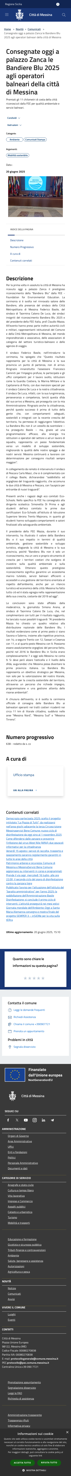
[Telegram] (52, 1120)
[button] (35, 1470)
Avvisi (11, 1299)
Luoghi (12, 1314)
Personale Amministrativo (23, 1163)
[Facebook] (8, 1120)
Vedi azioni (15, 125)
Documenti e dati (18, 1168)
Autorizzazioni (16, 1266)
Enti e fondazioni (17, 1152)
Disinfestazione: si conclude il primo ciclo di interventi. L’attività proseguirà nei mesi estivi (32, 902)
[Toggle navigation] (7, 15)
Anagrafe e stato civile (21, 1185)
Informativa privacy (19, 1426)
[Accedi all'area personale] (58, 4)
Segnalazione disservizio (22, 1388)
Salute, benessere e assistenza (25, 1261)
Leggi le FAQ (15, 1393)
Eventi (11, 1320)
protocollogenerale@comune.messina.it (34, 1359)
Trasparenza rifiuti (18, 1420)
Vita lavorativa (16, 1196)
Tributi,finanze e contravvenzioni (27, 1250)
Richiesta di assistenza (21, 1398)
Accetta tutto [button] (22, 1462)
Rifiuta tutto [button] (49, 1462)
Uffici (11, 1147)
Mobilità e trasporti (19, 1223)
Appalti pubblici (16, 1207)
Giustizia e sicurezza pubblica (24, 1245)
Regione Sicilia (13, 4)
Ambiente (13, 1255)
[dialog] (35, 1452)
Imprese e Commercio (20, 1201)
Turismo (12, 1217)
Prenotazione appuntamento (24, 1382)
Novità (19, 29)
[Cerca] (64, 15)
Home (7, 29)
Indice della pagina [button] (21, 229)
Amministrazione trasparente (25, 1415)
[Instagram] (34, 1120)
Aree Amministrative (20, 1141)
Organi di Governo (18, 1136)
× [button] (67, 1432)
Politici (12, 1157)
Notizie (12, 1288)
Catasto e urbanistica (20, 1212)
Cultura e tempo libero (21, 1190)
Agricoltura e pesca (19, 1272)
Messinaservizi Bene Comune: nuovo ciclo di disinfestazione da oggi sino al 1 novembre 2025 (34, 832)
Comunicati (34, 29)
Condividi (14, 118)
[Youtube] (25, 1120)
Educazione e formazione (22, 1239)
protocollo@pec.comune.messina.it (28, 1363)
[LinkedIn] (43, 1120)
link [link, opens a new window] (40, 1455)
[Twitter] (17, 1120)
